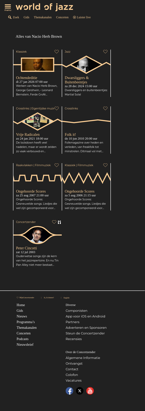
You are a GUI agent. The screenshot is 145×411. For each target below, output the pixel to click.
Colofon (72, 375)
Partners (72, 322)
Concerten (62, 17)
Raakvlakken (24, 165)
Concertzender (26, 222)
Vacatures (74, 380)
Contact (72, 369)
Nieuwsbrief (25, 344)
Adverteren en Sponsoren (86, 328)
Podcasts (23, 339)
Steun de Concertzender (85, 333)
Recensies (74, 339)
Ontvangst (74, 363)
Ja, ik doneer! (49, 298)
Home (21, 305)
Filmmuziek (43, 165)
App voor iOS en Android (85, 316)
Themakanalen (43, 17)
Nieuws (22, 316)
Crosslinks (22, 108)
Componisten (76, 311)
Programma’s (26, 322)
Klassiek (21, 51)
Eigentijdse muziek (44, 108)
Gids (26, 17)
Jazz (67, 51)
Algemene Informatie (83, 358)
